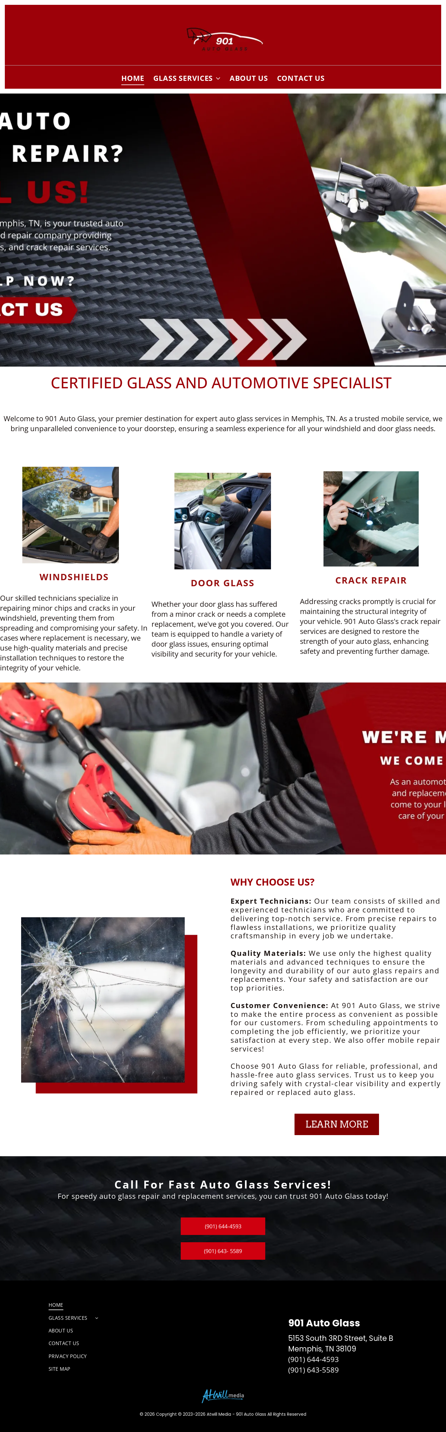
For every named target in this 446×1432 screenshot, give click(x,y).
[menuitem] (133, 78)
